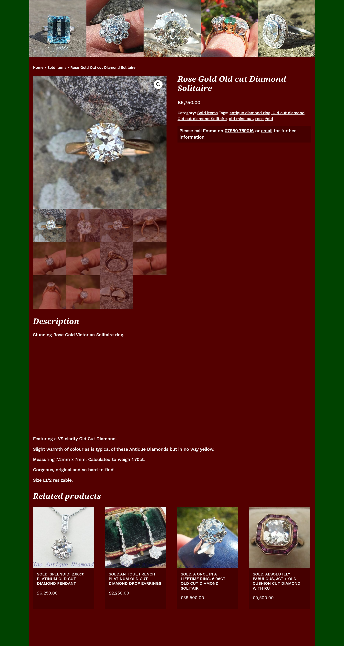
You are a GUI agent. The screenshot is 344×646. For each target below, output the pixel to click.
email (266, 130)
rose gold (264, 118)
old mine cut (241, 118)
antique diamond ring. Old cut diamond (266, 113)
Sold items (56, 67)
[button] (158, 84)
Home (38, 67)
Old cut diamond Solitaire (202, 118)
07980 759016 (239, 130)
